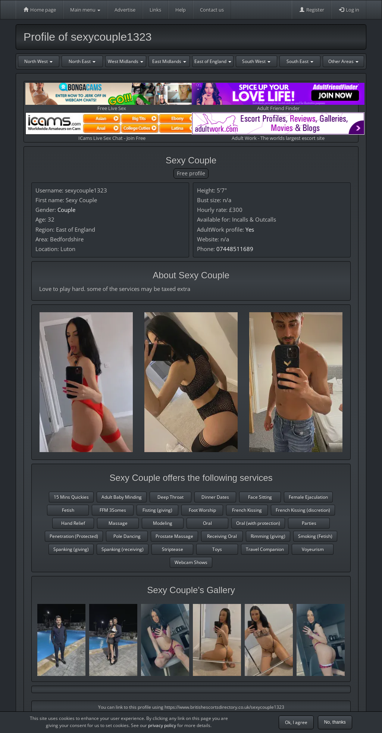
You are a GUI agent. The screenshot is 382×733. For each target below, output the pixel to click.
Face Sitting (260, 497)
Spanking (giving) (71, 549)
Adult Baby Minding (121, 497)
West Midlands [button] (125, 61)
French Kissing (247, 510)
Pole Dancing (127, 536)
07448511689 (234, 249)
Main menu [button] (85, 9)
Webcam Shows (191, 562)
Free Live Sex (111, 97)
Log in (348, 9)
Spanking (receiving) (122, 549)
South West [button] (256, 61)
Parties (309, 523)
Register (311, 9)
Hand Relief (73, 523)
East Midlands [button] (169, 61)
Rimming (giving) (268, 536)
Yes (249, 229)
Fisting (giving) (157, 510)
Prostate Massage (174, 536)
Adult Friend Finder (278, 97)
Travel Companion (265, 549)
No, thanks (335, 722)
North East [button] (82, 61)
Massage (118, 523)
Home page (39, 9)
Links (155, 9)
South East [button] (299, 61)
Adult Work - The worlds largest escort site (278, 126)
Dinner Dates (215, 497)
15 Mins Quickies (71, 497)
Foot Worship (202, 510)
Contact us (212, 9)
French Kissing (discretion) (303, 510)
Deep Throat (170, 497)
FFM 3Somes (113, 510)
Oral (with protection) (258, 523)
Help (180, 9)
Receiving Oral (222, 536)
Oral (207, 523)
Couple (66, 209)
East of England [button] (212, 61)
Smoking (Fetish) (315, 536)
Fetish (68, 510)
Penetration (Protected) (74, 536)
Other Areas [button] (343, 61)
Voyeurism (313, 549)
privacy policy (162, 725)
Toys (217, 549)
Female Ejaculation (308, 497)
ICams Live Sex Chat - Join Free (111, 126)
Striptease (172, 549)
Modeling (162, 523)
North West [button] (38, 61)
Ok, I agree (296, 722)
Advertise (125, 9)
